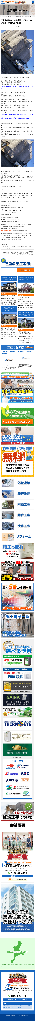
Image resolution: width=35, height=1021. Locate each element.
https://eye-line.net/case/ (13, 219)
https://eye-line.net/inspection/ (20, 230)
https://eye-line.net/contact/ (14, 239)
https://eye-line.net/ (5, 205)
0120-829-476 (17, 210)
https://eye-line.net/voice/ (13, 221)
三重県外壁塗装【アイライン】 (13, 1015)
